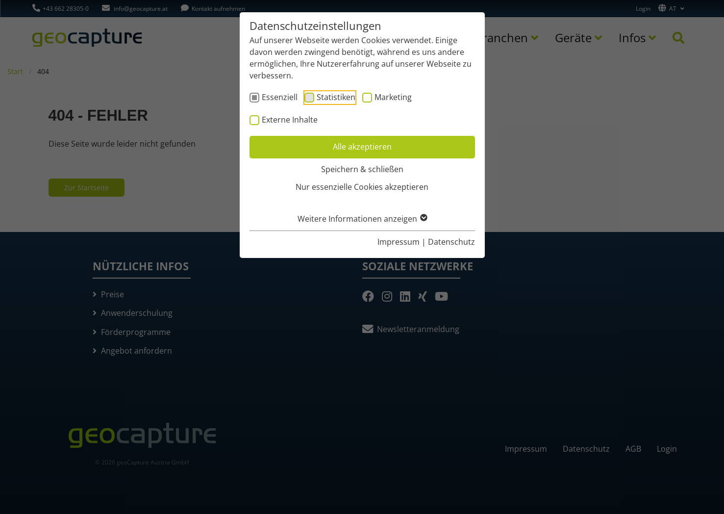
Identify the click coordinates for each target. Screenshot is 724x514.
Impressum (398, 241)
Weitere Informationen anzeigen (362, 218)
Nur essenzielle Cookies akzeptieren (362, 186)
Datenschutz (451, 241)
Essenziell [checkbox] (280, 97)
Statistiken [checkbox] (336, 97)
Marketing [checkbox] (393, 97)
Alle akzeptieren (362, 146)
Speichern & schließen (362, 169)
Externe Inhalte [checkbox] (290, 119)
